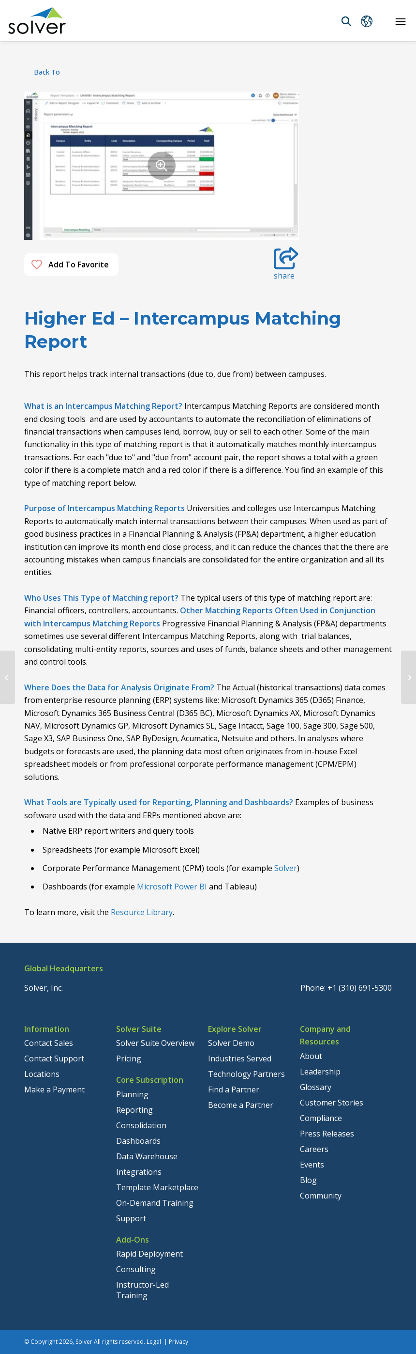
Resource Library (142, 912)
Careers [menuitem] (314, 1149)
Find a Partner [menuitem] (233, 1089)
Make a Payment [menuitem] (54, 1089)
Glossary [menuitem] (315, 1087)
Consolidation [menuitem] (141, 1125)
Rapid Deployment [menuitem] (149, 1253)
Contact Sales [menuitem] (48, 1043)
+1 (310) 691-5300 (359, 987)
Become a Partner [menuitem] (240, 1105)
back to (47, 72)
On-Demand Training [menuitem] (154, 1203)
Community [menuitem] (321, 1195)
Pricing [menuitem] (128, 1058)
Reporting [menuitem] (134, 1110)
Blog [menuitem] (308, 1180)
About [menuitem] (311, 1056)
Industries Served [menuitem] (239, 1058)
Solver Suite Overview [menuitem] (155, 1043)
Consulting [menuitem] (136, 1269)
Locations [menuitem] (41, 1074)
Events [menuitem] (312, 1164)
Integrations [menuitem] (139, 1172)
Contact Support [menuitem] (54, 1058)
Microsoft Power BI (172, 886)
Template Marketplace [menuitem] (157, 1187)
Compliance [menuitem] (321, 1118)
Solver (285, 868)
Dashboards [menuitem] (138, 1141)
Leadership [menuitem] (320, 1071)
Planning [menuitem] (132, 1094)
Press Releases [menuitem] (327, 1133)
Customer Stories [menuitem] (331, 1102)
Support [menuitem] (131, 1218)
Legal (154, 1342)
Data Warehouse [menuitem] (147, 1156)
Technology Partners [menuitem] (246, 1074)
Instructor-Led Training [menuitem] (142, 1290)
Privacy (178, 1342)
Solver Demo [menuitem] (231, 1043)
